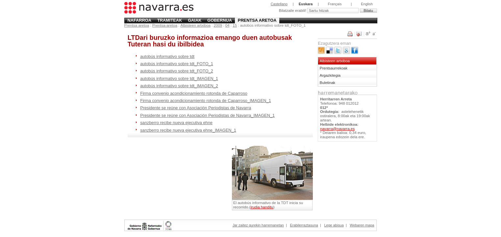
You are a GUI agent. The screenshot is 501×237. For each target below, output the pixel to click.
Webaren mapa (362, 225)
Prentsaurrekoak (334, 68)
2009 (218, 25)
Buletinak (327, 83)
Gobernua (219, 20)
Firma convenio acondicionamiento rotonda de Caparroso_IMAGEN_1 (205, 100)
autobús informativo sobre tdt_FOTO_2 (176, 70)
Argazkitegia (330, 75)
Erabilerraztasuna (304, 225)
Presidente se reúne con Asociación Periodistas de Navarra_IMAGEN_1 (207, 115)
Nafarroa (139, 20)
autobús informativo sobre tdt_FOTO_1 (176, 63)
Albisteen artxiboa (195, 25)
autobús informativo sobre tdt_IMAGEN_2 (179, 85)
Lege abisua (333, 225)
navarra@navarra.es (337, 129)
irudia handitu (261, 207)
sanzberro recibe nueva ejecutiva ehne (176, 122)
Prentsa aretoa (257, 20)
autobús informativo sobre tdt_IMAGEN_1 (179, 78)
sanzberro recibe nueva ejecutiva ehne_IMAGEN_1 (188, 130)
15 (235, 25)
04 (227, 25)
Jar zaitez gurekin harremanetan (258, 225)
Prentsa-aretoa (164, 25)
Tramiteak (169, 20)
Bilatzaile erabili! (293, 11)
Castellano (279, 4)
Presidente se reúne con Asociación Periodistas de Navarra (195, 107)
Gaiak (194, 20)
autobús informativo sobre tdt (167, 56)
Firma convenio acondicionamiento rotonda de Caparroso (193, 93)
